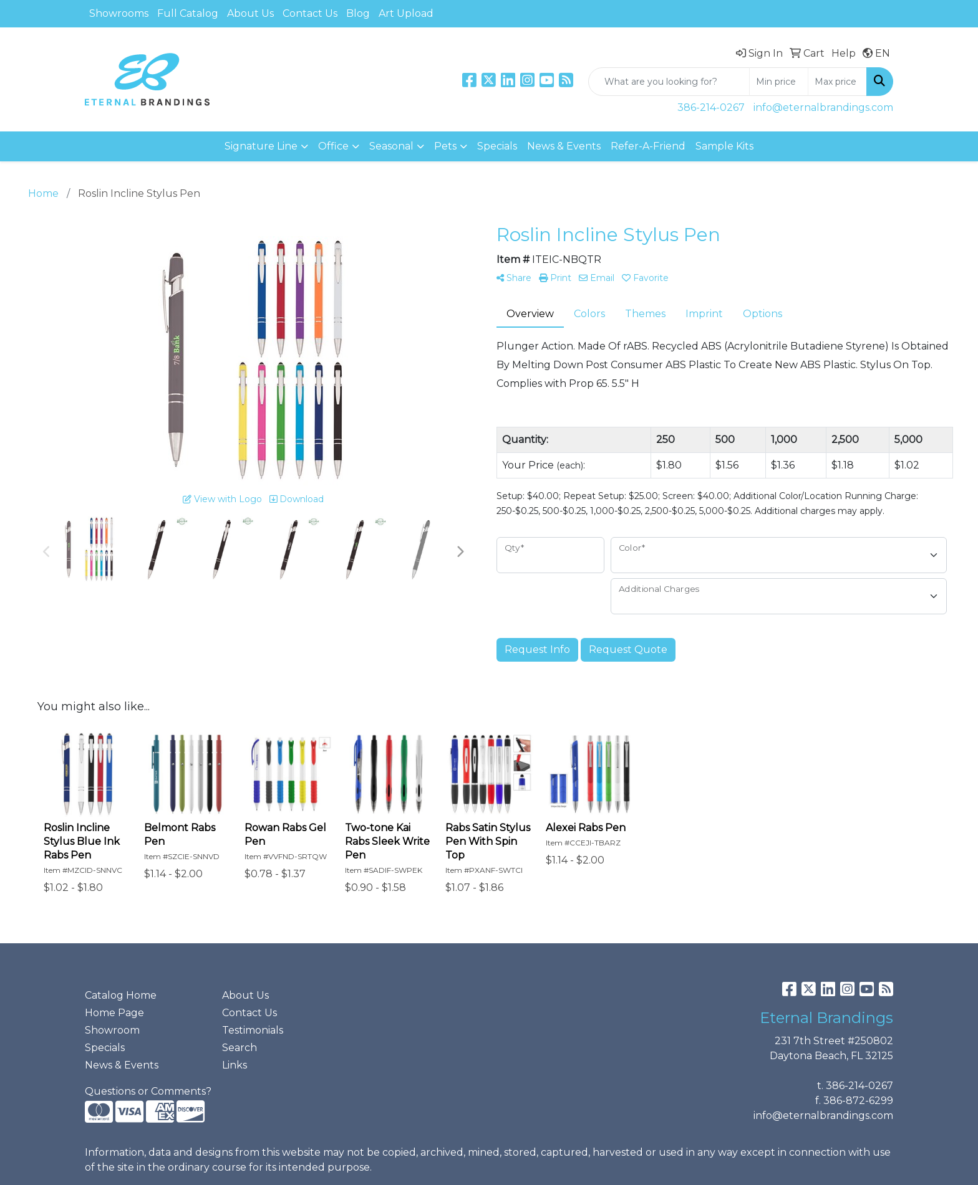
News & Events (564, 146)
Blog (358, 13)
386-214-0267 (711, 107)
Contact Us (310, 13)
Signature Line (261, 146)
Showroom (112, 1030)
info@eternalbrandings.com (823, 107)
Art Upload (406, 13)
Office (333, 146)
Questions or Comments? (148, 1091)
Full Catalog (187, 13)
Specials (497, 146)
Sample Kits (724, 146)
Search (239, 1048)
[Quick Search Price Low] (778, 81)
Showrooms (118, 13)
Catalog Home (121, 995)
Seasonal (391, 146)
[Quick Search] (669, 81)
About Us (250, 13)
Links (234, 1065)
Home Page (114, 1013)
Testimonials (252, 1030)
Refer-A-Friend (648, 146)
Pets (445, 146)
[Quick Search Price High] (837, 81)
